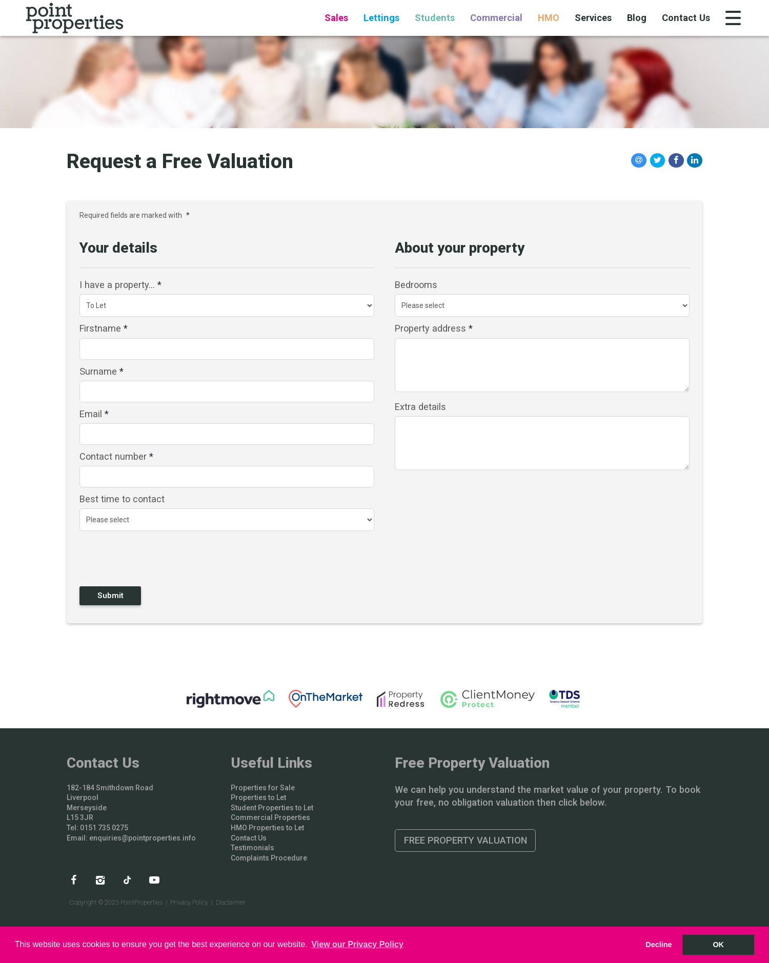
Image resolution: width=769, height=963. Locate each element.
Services (593, 17)
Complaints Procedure (269, 858)
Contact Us (686, 17)
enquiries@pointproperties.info (142, 838)
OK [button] (718, 944)
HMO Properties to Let (267, 828)
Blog (636, 17)
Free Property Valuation (465, 840)
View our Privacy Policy (357, 944)
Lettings (381, 17)
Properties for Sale (263, 788)
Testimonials (252, 848)
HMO (548, 17)
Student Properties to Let (272, 808)
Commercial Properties (270, 817)
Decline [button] (658, 944)
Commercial (496, 17)
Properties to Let (258, 797)
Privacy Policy (189, 902)
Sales (336, 17)
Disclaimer (231, 902)
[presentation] (145, 558)
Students (435, 17)
